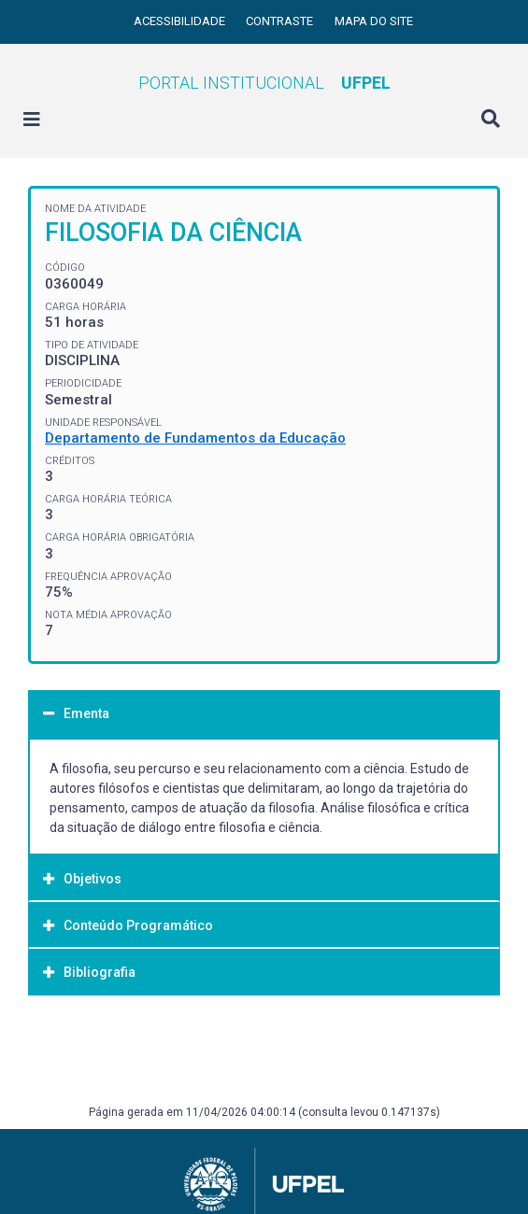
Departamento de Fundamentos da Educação (195, 438)
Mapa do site (374, 21)
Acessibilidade (181, 21)
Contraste (281, 21)
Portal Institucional (264, 82)
